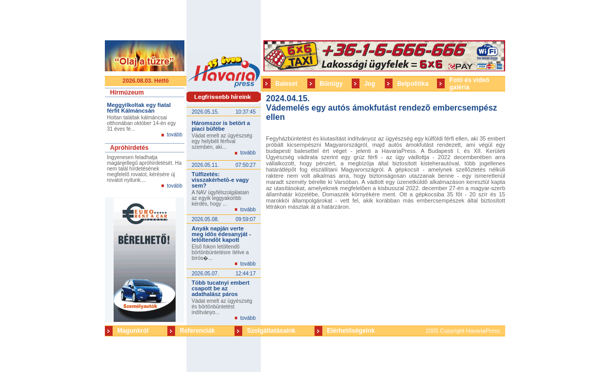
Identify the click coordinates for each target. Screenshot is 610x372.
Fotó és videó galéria (469, 83)
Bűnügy (331, 83)
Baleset (286, 83)
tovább (174, 134)
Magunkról (133, 330)
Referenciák (197, 330)
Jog (369, 83)
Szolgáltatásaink (271, 330)
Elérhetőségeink (351, 330)
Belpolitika (413, 83)
